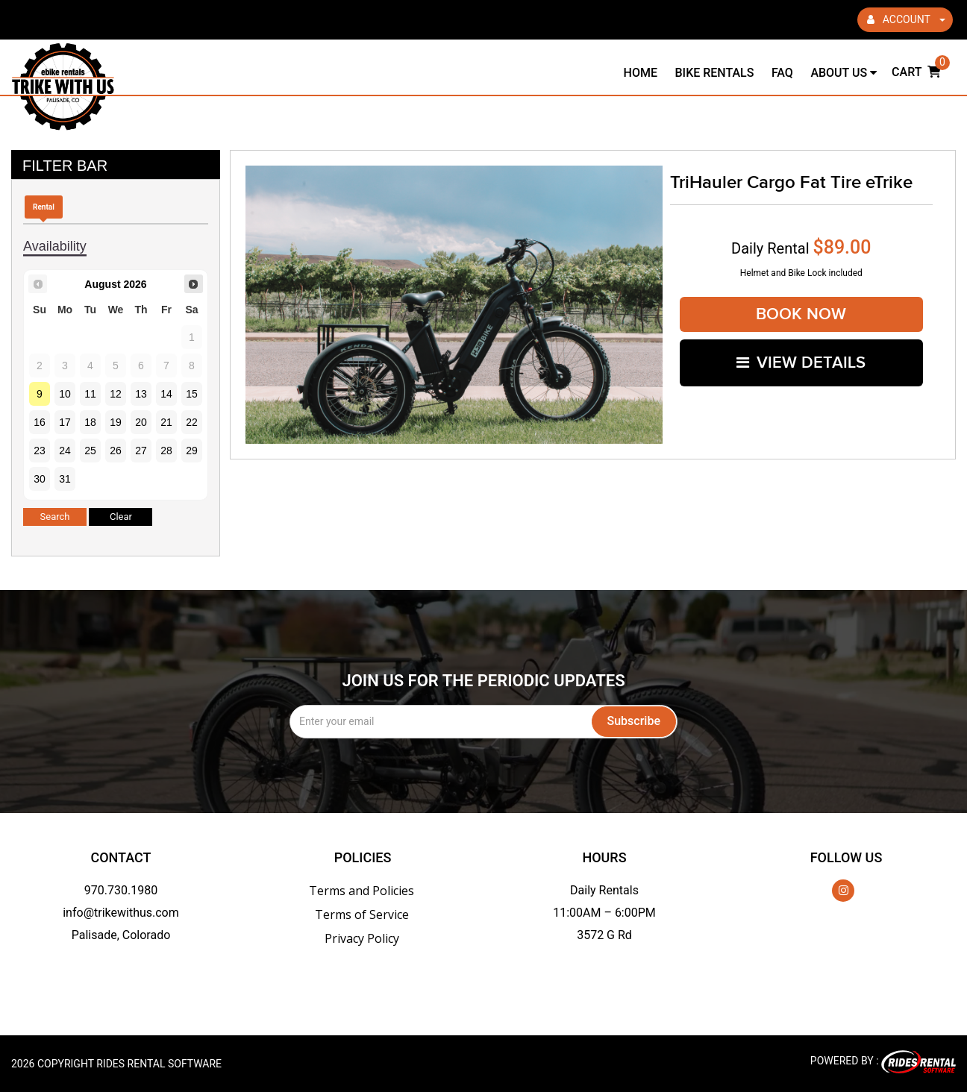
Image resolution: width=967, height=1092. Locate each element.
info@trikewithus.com (121, 913)
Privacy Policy (362, 938)
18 (90, 422)
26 (116, 450)
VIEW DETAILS (801, 363)
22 (192, 422)
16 (40, 422)
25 (90, 450)
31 (65, 479)
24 (65, 450)
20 (141, 422)
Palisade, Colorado (121, 935)
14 (166, 394)
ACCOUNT (906, 19)
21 (166, 422)
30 (40, 479)
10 (65, 394)
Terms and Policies (361, 890)
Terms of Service (362, 914)
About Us (843, 73)
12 (116, 394)
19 (116, 422)
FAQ (782, 73)
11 (90, 394)
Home (640, 73)
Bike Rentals (714, 73)
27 (141, 450)
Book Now (801, 314)
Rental (43, 207)
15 (192, 394)
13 (141, 394)
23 (40, 450)
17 (65, 422)
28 (166, 450)
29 (192, 450)
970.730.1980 (120, 890)
